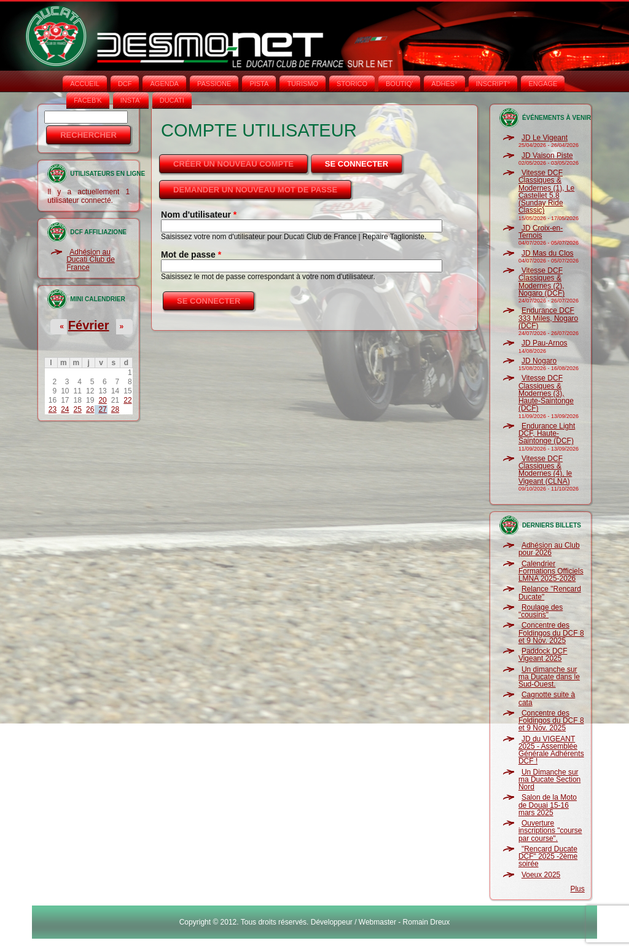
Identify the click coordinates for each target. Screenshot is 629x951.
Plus (577, 889)
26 (90, 409)
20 (102, 400)
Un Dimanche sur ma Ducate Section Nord (549, 780)
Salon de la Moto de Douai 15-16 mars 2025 (547, 805)
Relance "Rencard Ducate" (549, 593)
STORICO (352, 83)
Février (88, 325)
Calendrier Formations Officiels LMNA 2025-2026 (551, 571)
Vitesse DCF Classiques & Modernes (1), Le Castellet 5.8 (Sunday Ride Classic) (546, 191)
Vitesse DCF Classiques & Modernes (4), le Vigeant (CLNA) (545, 470)
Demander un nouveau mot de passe (255, 189)
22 (127, 400)
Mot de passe (191, 254)
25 (78, 409)
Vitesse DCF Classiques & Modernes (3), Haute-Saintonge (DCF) (546, 393)
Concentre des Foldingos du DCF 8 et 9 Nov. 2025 (551, 633)
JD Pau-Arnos (545, 343)
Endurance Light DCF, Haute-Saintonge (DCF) (546, 434)
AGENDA (164, 83)
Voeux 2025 (541, 874)
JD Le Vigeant (545, 137)
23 (53, 409)
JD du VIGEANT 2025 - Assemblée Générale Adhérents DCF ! (551, 750)
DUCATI (172, 100)
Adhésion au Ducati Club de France (90, 260)
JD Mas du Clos (548, 253)
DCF (125, 83)
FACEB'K (88, 100)
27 (102, 409)
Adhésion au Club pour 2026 (549, 549)
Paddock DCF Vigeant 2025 (543, 655)
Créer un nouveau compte (233, 163)
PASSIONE (214, 83)
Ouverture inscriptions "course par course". (550, 831)
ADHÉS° (444, 83)
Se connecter (364, 160)
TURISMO (302, 83)
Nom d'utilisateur (198, 214)
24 (65, 409)
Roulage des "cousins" (540, 611)
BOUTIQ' (399, 83)
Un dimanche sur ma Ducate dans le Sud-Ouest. (549, 677)
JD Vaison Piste (547, 155)
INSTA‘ (130, 100)
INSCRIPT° (493, 83)
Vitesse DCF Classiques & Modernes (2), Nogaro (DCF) (541, 282)
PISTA (258, 83)
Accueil (85, 83)
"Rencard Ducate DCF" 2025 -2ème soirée (547, 857)
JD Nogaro (539, 361)
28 (115, 409)
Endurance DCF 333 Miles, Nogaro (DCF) (548, 318)
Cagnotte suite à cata (546, 698)
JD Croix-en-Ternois (540, 232)
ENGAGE (542, 83)
